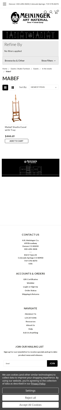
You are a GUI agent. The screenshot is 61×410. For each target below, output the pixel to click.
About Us (30, 325)
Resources (30, 321)
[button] (30, 60)
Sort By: (23, 87)
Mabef (8, 71)
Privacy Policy (38, 383)
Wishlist (30, 283)
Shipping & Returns (30, 294)
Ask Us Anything (30, 332)
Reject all (30, 397)
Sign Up (34, 287)
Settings (30, 390)
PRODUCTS (30, 314)
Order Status (30, 290)
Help (30, 329)
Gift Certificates (30, 279)
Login (25, 287)
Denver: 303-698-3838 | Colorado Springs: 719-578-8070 (34, 4)
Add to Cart (16, 141)
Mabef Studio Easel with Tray (16, 128)
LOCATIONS (30, 318)
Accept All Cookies (31, 405)
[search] (44, 12)
